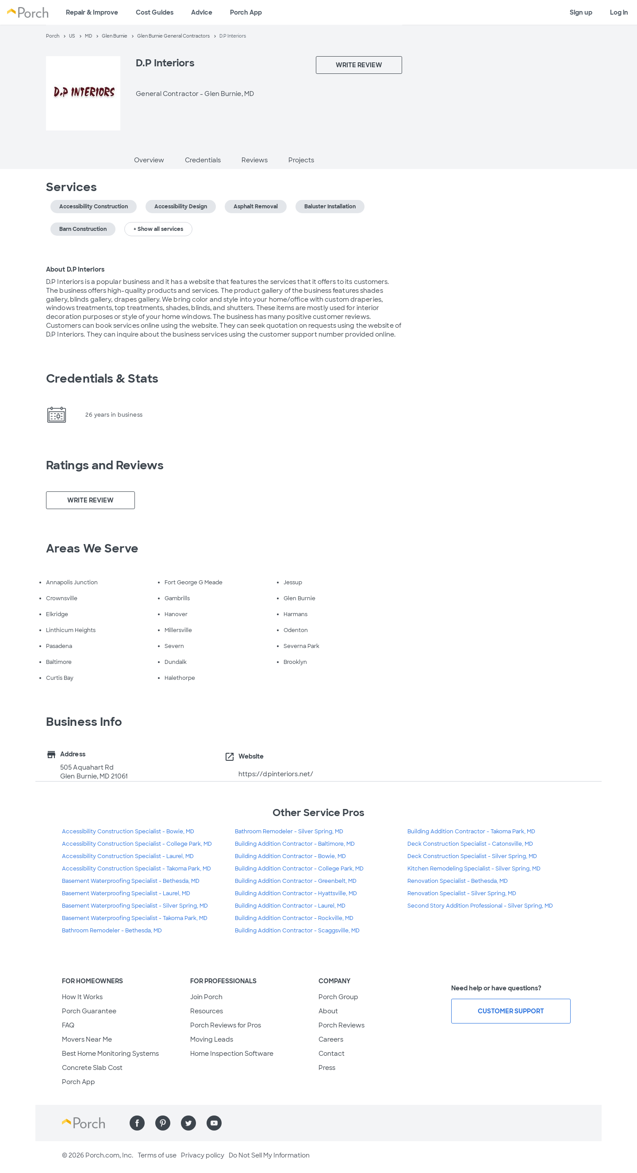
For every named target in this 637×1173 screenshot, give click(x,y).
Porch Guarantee (89, 1011)
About (328, 1011)
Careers (330, 1039)
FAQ (68, 1025)
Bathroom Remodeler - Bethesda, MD (112, 930)
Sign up (581, 12)
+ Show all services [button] (158, 229)
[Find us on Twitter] (188, 1123)
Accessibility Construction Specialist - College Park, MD (137, 843)
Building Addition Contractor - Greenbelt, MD (296, 881)
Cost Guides (154, 12)
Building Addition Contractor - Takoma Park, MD (471, 831)
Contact (331, 1054)
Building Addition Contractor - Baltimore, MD (295, 843)
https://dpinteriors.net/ (275, 774)
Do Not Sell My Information (269, 1155)
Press (326, 1068)
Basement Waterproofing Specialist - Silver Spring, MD (135, 905)
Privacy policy (202, 1155)
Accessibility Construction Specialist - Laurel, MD (128, 856)
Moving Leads (211, 1039)
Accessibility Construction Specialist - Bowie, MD (128, 831)
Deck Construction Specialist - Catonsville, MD (470, 843)
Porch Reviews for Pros (225, 1025)
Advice (201, 12)
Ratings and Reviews (105, 465)
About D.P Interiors (75, 269)
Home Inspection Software (231, 1054)
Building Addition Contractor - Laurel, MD (290, 905)
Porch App (246, 12)
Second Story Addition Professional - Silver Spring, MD (480, 905)
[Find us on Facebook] (137, 1123)
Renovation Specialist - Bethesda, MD (457, 881)
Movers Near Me (87, 1039)
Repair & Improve (92, 12)
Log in (619, 12)
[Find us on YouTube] (214, 1123)
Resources (206, 1011)
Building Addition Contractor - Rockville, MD (294, 918)
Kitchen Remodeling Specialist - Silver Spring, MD (474, 868)
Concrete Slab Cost (92, 1068)
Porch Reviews (341, 1025)
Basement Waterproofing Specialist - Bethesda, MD (131, 881)
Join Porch (206, 997)
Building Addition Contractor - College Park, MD (299, 868)
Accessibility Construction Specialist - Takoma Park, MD (136, 868)
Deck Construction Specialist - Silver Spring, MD (472, 856)
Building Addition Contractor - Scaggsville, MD (297, 930)
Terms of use (157, 1155)
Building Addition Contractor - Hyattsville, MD (296, 893)
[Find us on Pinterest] (162, 1123)
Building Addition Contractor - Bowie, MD (290, 856)
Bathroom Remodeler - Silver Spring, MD (289, 831)
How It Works (82, 997)
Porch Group (338, 997)
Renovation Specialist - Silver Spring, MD (461, 893)
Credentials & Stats (102, 378)
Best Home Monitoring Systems (110, 1054)
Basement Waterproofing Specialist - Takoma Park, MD (134, 918)
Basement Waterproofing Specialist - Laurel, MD (126, 893)
